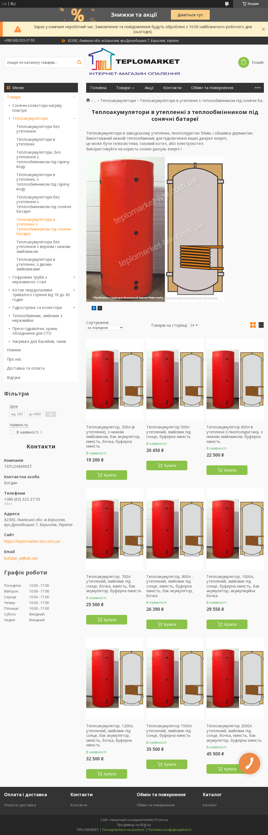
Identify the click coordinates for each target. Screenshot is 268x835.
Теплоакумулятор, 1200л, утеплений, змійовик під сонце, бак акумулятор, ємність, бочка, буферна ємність (110, 735)
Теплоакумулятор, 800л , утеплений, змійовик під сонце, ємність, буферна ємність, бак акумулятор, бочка (169, 586)
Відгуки (13, 377)
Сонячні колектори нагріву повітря (37, 108)
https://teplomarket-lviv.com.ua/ (32, 541)
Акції (149, 88)
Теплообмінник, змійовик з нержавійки (37, 318)
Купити (110, 475)
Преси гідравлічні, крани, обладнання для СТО (35, 331)
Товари (14, 97)
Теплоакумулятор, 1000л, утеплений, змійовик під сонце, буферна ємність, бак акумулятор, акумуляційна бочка (233, 586)
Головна (98, 88)
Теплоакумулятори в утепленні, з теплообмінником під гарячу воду (42, 182)
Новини (14, 349)
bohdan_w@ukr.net (21, 558)
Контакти (172, 88)
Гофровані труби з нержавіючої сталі (29, 280)
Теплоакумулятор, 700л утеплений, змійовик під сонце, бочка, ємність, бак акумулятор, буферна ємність (113, 583)
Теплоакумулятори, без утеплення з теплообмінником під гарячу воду (42, 159)
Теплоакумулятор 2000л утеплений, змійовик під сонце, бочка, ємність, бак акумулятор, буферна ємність (234, 733)
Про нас (14, 359)
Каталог (210, 804)
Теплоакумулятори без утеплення (38, 129)
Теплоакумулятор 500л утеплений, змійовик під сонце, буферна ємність (168, 432)
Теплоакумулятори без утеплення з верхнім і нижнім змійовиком (43, 246)
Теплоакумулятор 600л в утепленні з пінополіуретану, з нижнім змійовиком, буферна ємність (234, 434)
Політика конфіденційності (169, 829)
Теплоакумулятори (30, 118)
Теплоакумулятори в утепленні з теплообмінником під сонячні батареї (43, 227)
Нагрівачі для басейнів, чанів (39, 341)
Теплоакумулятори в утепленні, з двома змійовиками (35, 264)
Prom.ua (161, 820)
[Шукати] (79, 62)
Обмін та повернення (212, 88)
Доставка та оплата (26, 368)
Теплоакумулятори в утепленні (35, 142)
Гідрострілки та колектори (37, 307)
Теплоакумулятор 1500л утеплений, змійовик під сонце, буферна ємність (169, 730)
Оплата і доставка (20, 804)
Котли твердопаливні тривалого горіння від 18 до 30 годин (41, 294)
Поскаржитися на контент (123, 829)
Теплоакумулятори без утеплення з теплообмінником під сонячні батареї (43, 204)
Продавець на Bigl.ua (134, 824)
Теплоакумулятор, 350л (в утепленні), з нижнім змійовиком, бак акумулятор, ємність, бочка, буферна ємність (113, 437)
